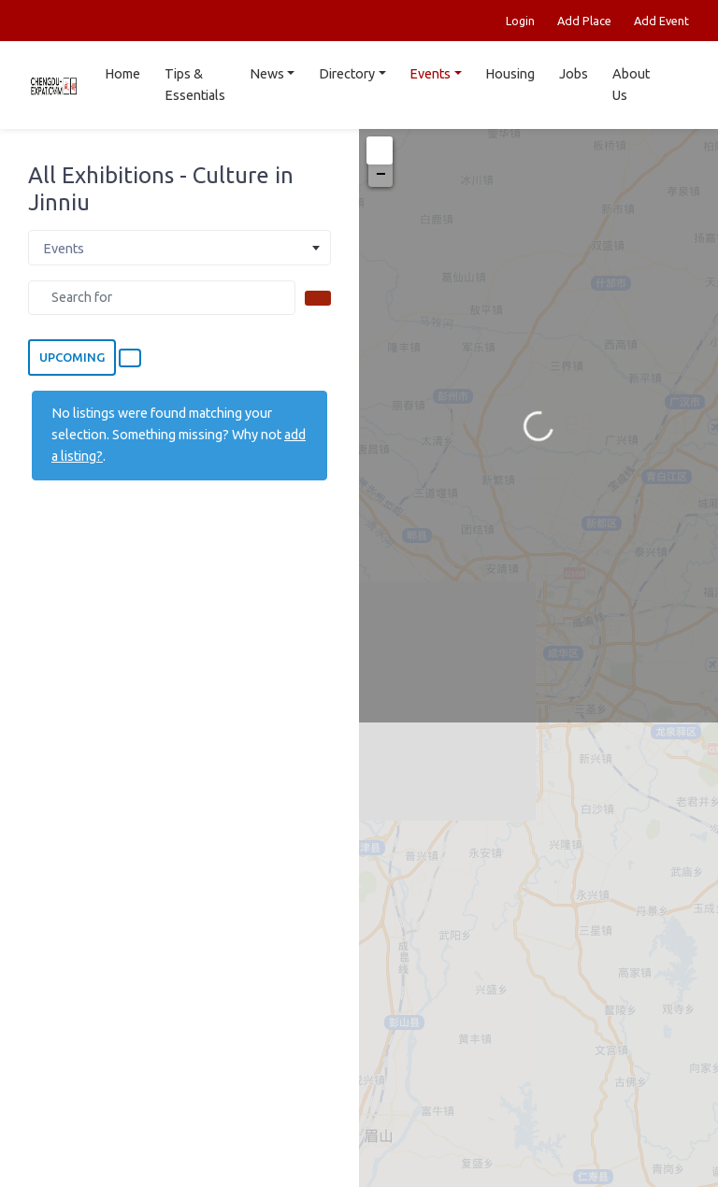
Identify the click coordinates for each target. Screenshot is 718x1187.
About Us (631, 84)
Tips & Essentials (195, 84)
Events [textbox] (63, 248)
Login (520, 20)
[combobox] (179, 247)
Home (122, 73)
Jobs (573, 73)
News (267, 73)
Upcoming (72, 357)
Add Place (584, 20)
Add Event (661, 20)
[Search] (318, 298)
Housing (510, 73)
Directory (347, 73)
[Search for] (161, 297)
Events (430, 73)
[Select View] (130, 358)
